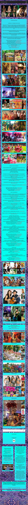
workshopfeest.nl (13, 178)
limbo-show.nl (17, 180)
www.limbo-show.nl (17, 201)
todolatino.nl (10, 453)
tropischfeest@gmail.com (15, 47)
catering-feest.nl (8, 451)
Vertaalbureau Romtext (6, 459)
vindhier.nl (14, 438)
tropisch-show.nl (19, 40)
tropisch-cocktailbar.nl (14, 242)
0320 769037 (14, 46)
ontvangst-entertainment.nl (14, 195)
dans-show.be (15, 176)
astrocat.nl (10, 462)
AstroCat (13, 490)
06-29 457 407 (13, 326)
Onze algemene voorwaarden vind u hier (14, 487)
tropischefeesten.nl (18, 42)
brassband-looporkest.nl (15, 257)
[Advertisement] (14, 498)
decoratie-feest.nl (21, 207)
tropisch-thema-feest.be (14, 209)
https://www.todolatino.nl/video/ (21, 43)
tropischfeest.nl (18, 41)
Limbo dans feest (4, 2)
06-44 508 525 (18, 326)
